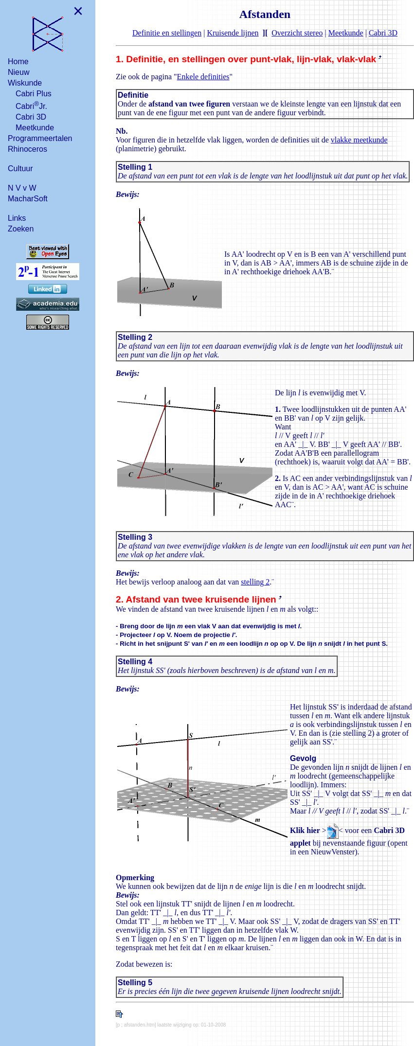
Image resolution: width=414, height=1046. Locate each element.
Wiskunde (25, 83)
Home (18, 61)
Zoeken (21, 229)
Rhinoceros (27, 149)
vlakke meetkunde (359, 140)
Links (17, 218)
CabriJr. (31, 105)
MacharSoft (28, 199)
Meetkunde (35, 128)
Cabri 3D (31, 117)
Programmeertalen (40, 138)
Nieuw (18, 72)
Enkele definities (203, 76)
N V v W (22, 188)
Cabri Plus (34, 93)
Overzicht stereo (297, 33)
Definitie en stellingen (166, 33)
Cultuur (20, 168)
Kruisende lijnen (232, 33)
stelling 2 (255, 582)
